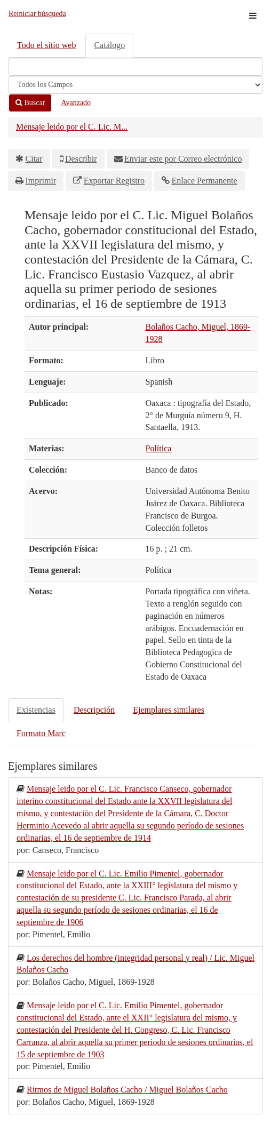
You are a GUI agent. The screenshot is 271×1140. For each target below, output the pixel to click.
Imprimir (41, 180)
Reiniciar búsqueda (37, 14)
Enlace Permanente (204, 180)
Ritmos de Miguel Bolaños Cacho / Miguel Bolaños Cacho (127, 1089)
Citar (34, 158)
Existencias (36, 709)
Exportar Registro (114, 180)
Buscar (30, 103)
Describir (81, 158)
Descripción (94, 709)
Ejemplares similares (168, 709)
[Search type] (135, 85)
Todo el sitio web (46, 45)
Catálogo (109, 45)
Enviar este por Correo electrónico (183, 158)
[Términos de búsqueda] (135, 67)
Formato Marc (41, 733)
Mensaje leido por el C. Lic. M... (71, 126)
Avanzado (76, 103)
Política (159, 448)
